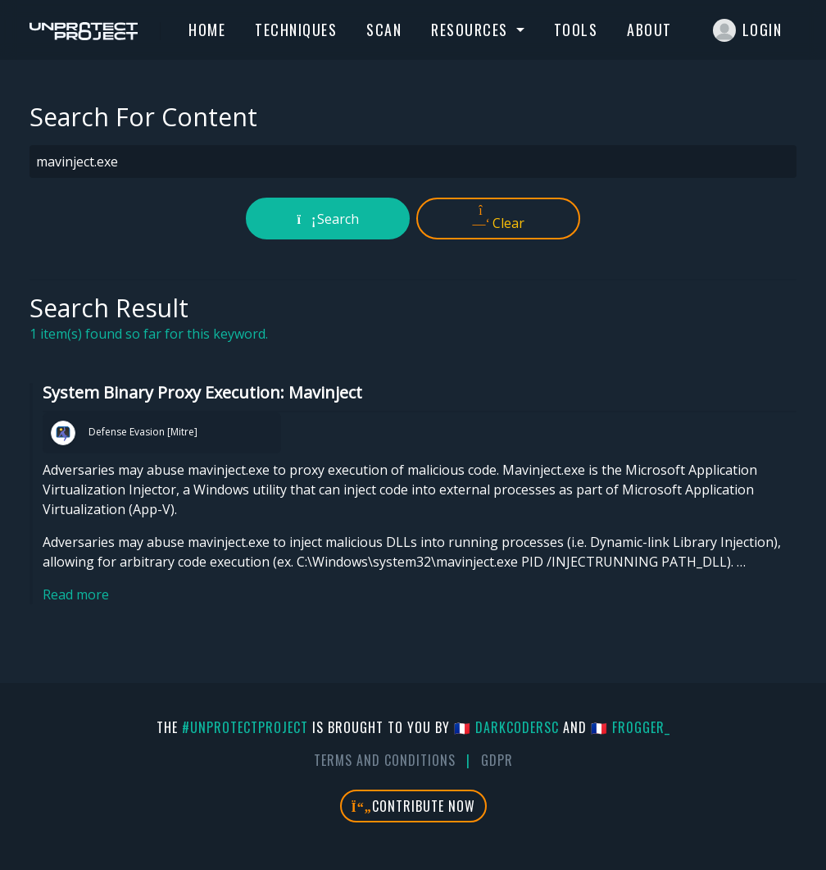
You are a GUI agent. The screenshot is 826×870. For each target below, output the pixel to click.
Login (748, 30)
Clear (498, 218)
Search (328, 219)
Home (206, 29)
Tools (576, 29)
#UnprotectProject (245, 727)
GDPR (497, 760)
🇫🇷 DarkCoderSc (506, 727)
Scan (384, 29)
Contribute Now (413, 806)
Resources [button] (471, 29)
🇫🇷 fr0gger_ (630, 727)
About (649, 29)
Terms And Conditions (385, 760)
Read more (76, 594)
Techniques (296, 29)
